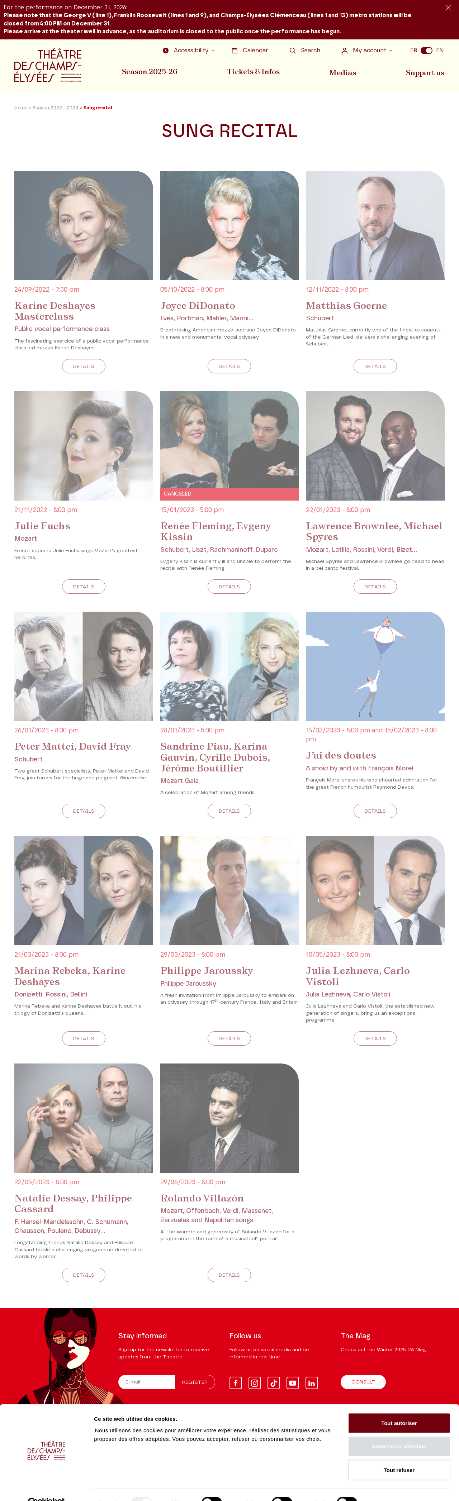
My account (365, 50)
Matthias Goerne (347, 307)
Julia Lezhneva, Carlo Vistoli (359, 977)
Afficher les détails (395, 1487)
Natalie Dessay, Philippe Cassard (74, 1205)
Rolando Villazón (203, 1199)
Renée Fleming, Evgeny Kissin (217, 533)
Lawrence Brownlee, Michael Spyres (355, 533)
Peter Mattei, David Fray (74, 748)
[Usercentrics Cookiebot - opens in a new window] (46, 1487)
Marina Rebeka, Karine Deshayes (72, 977)
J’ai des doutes (342, 757)
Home (20, 110)
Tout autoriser (399, 1407)
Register (195, 1382)
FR (413, 50)
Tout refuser (399, 1454)
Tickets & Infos (253, 71)
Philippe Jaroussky (207, 971)
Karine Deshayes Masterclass (56, 313)
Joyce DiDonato (198, 307)
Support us (426, 71)
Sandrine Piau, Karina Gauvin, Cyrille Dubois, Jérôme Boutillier (216, 758)
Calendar (250, 50)
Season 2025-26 (149, 71)
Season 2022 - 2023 (55, 110)
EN (440, 50)
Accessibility (187, 50)
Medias (343, 71)
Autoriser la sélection (399, 1431)
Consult (363, 1382)
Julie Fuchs (43, 528)
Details (83, 368)
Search (305, 50)
